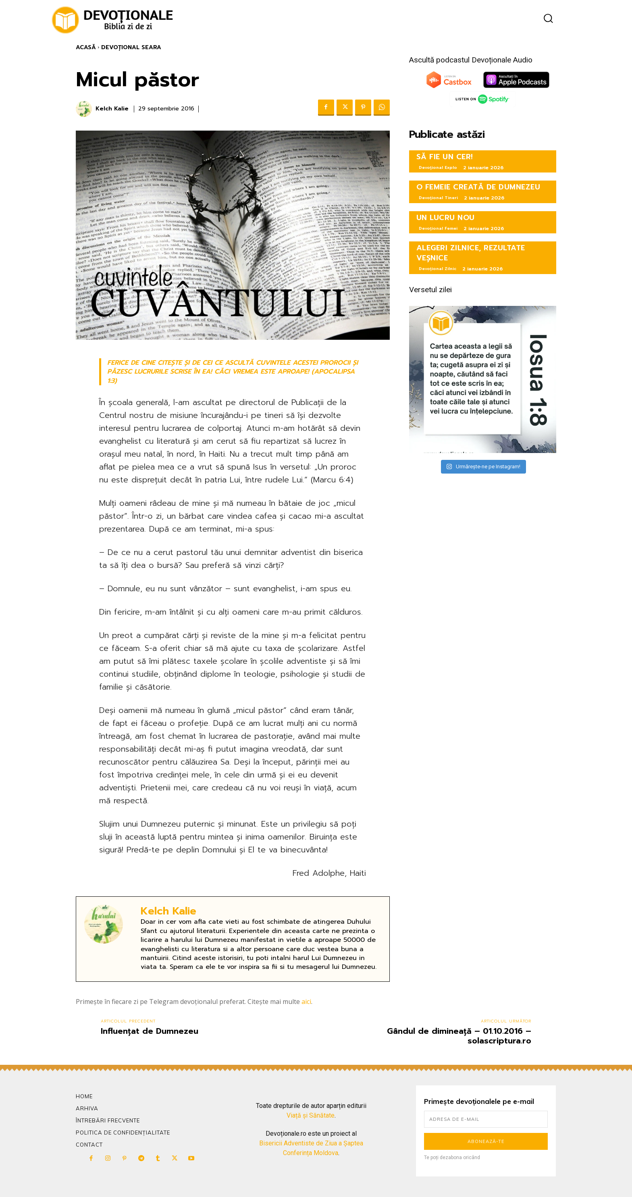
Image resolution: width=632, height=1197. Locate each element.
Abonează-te (486, 1141)
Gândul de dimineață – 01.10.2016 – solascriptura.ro (459, 1036)
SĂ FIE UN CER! (444, 156)
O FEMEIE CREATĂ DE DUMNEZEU (478, 187)
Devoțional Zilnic (437, 269)
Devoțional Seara (131, 47)
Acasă (86, 47)
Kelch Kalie (112, 109)
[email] (486, 1119)
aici (306, 1001)
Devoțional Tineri (438, 198)
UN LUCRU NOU (445, 217)
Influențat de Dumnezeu (149, 1031)
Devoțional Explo (438, 167)
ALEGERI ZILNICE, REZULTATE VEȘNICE (470, 253)
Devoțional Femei (438, 228)
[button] (548, 18)
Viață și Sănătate (311, 1115)
